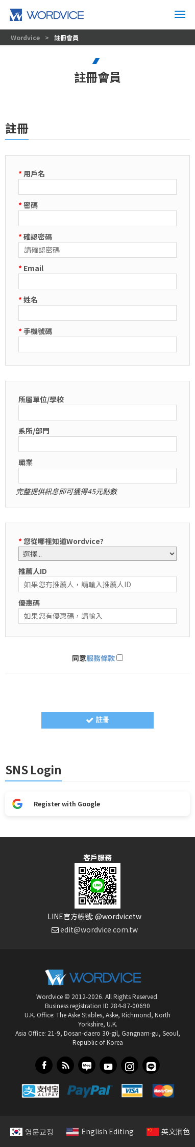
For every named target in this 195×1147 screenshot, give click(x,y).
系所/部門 (34, 431)
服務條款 (100, 658)
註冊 (97, 719)
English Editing (100, 1131)
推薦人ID (32, 571)
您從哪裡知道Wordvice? (61, 541)
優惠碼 (29, 602)
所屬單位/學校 (41, 399)
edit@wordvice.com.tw (99, 929)
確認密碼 (35, 236)
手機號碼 (35, 331)
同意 (97, 658)
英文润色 (168, 1131)
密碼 (28, 205)
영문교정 (32, 1131)
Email (30, 268)
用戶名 (31, 173)
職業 (25, 462)
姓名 (28, 299)
